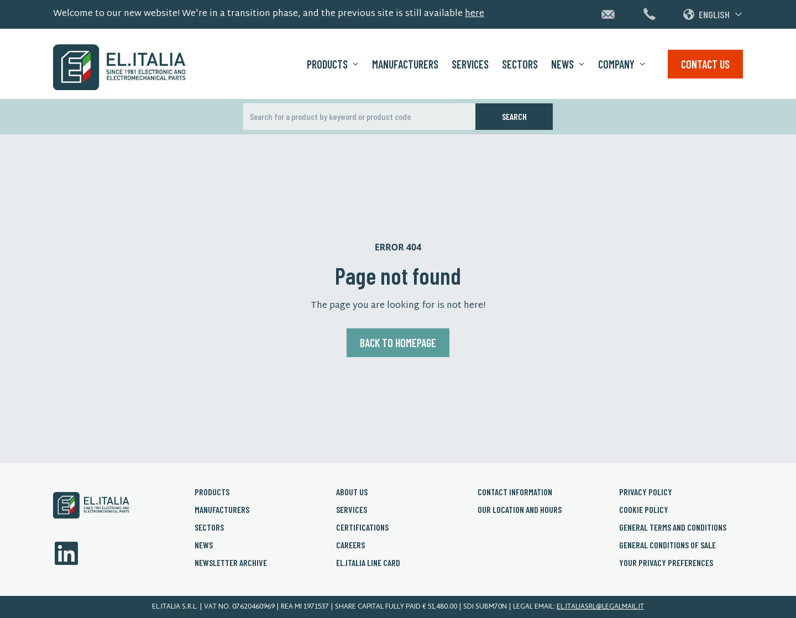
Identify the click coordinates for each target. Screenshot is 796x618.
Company (622, 64)
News (568, 64)
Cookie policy (643, 509)
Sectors (520, 64)
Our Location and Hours (520, 509)
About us (352, 491)
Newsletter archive (231, 562)
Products (333, 64)
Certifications (362, 527)
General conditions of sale (667, 545)
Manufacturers (405, 64)
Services (470, 64)
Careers (350, 545)
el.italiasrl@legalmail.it (600, 607)
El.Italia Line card (368, 562)
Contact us (705, 64)
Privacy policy (645, 491)
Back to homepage (398, 342)
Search (514, 116)
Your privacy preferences (666, 562)
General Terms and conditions (672, 527)
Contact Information (515, 491)
